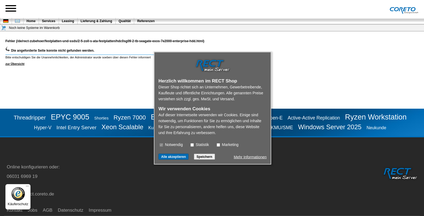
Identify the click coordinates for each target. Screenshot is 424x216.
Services (48, 21)
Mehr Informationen (250, 157)
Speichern (204, 156)
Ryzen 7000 (130, 117)
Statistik (199, 144)
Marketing (228, 144)
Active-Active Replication (314, 118)
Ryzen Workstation (376, 117)
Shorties (101, 118)
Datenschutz (71, 210)
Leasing (68, 21)
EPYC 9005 (70, 117)
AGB (47, 210)
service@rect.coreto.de (30, 194)
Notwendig (171, 144)
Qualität (125, 21)
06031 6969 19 (22, 176)
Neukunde (376, 127)
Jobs (32, 210)
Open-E (274, 118)
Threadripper (30, 117)
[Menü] (27, 187)
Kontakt (14, 210)
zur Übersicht (14, 63)
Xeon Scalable (122, 127)
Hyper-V (43, 127)
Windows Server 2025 (330, 127)
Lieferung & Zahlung (96, 21)
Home (31, 21)
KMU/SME (282, 127)
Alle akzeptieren (173, 156)
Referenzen (146, 21)
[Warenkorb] (4, 28)
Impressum (100, 210)
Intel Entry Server (77, 127)
